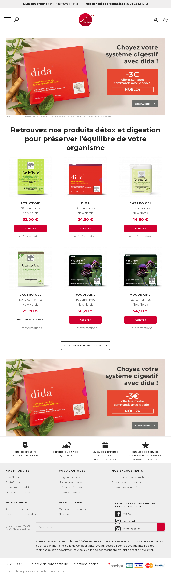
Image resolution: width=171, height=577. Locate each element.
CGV (9, 564)
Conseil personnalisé (124, 487)
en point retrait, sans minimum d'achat (105, 451)
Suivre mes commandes (21, 514)
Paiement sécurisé (70, 487)
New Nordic (13, 477)
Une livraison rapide (71, 482)
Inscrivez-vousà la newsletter (19, 527)
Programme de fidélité (73, 477)
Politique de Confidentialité (77, 545)
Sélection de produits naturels (130, 477)
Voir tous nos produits (85, 345)
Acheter (30, 228)
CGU (20, 564)
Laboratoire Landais (18, 487)
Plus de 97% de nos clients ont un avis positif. (145, 451)
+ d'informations (30, 236)
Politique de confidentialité (48, 564)
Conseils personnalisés (73, 492)
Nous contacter (68, 514)
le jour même (65, 449)
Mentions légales (86, 564)
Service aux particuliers (126, 482)
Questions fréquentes (72, 508)
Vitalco (122, 513)
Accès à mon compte (19, 508)
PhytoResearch (15, 482)
